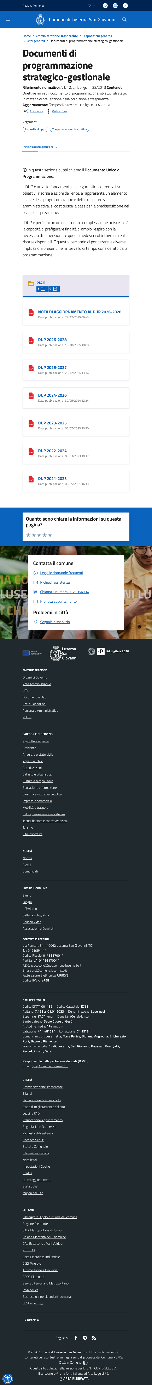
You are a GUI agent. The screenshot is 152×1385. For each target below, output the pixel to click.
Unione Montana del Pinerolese (44, 1236)
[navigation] (8, 19)
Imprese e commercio (37, 800)
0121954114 (37, 950)
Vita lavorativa (32, 833)
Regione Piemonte (35, 1223)
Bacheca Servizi (33, 1139)
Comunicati (30, 871)
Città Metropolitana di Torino (42, 1230)
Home (27, 35)
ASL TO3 (29, 1250)
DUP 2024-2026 (52, 395)
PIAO (40, 283)
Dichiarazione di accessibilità (42, 1100)
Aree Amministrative (37, 683)
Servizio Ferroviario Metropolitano (46, 1283)
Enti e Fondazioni (34, 703)
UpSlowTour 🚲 (33, 1303)
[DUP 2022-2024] (31, 451)
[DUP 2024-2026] (31, 395)
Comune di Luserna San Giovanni (82, 19)
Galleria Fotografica (36, 915)
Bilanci (27, 1093)
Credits (27, 1173)
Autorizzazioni (32, 767)
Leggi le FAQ (31, 1113)
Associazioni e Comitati (38, 928)
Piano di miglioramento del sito (44, 1106)
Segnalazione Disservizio (39, 1126)
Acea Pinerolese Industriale (41, 1256)
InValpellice (30, 1289)
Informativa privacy (36, 1153)
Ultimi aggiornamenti (37, 1179)
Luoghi (27, 901)
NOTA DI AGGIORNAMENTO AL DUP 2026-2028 (79, 312)
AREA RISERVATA (73, 1378)
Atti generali (36, 40)
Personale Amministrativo (40, 710)
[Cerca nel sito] (124, 19)
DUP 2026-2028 (52, 339)
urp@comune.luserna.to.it (49, 970)
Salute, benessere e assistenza (44, 814)
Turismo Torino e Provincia (40, 1269)
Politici (27, 717)
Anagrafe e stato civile (38, 754)
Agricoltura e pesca (36, 741)
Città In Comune (70, 1362)
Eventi (27, 895)
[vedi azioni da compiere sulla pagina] (56, 111)
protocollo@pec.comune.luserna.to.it (56, 965)
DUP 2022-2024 (52, 450)
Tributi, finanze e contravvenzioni (45, 820)
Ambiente (29, 747)
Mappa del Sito (33, 1192)
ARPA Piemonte (34, 1276)
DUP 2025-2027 (52, 367)
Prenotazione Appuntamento (43, 1119)
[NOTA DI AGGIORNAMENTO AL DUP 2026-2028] (31, 312)
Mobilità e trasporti (35, 807)
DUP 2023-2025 (52, 423)
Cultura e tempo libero (38, 780)
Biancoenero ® (48, 1373)
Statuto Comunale (35, 1146)
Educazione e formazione (40, 787)
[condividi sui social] (33, 111)
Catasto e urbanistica (37, 774)
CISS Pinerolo (32, 1263)
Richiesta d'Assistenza (38, 1133)
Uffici (26, 690)
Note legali (30, 1159)
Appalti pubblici (33, 761)
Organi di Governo (35, 677)
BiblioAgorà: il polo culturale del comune (50, 1216)
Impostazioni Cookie (36, 1166)
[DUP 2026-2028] (31, 340)
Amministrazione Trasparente (57, 35)
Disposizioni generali (97, 35)
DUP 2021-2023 (52, 478)
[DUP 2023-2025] (31, 423)
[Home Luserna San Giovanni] (74, 19)
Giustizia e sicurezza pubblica (42, 794)
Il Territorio (30, 908)
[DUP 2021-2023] (31, 478)
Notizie (27, 857)
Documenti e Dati (34, 697)
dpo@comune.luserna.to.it (50, 1066)
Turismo (28, 827)
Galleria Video (32, 921)
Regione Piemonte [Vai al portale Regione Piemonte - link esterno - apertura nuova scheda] (34, 5)
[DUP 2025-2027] (31, 367)
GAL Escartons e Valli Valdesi (43, 1243)
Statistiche (30, 1186)
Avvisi (27, 864)
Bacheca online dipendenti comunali (47, 1296)
